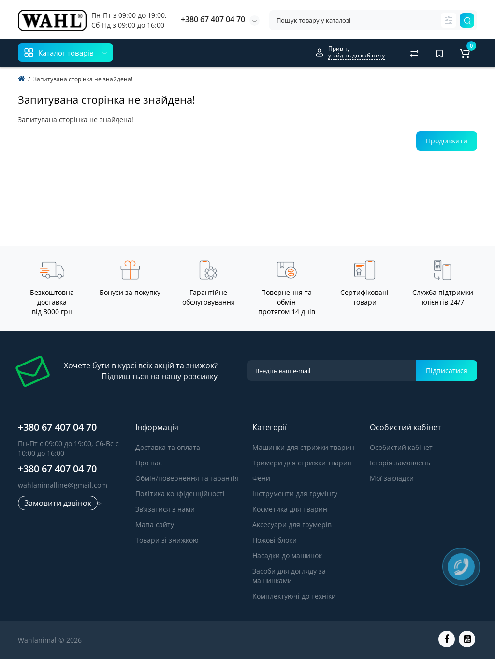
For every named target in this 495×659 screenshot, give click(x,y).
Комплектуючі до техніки (294, 596)
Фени (261, 478)
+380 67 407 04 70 (213, 19)
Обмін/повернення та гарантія (187, 478)
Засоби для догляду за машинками (289, 575)
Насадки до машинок (287, 555)
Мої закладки (392, 478)
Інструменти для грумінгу (294, 493)
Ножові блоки (274, 540)
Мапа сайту (154, 524)
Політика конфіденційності (180, 493)
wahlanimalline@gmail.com (62, 485)
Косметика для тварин (289, 509)
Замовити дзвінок (57, 503)
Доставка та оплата (167, 447)
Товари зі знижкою (167, 540)
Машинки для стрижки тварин (303, 447)
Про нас (148, 462)
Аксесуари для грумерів (292, 524)
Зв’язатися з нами (165, 509)
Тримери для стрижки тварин (302, 462)
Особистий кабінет (401, 447)
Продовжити (446, 140)
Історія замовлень (400, 462)
